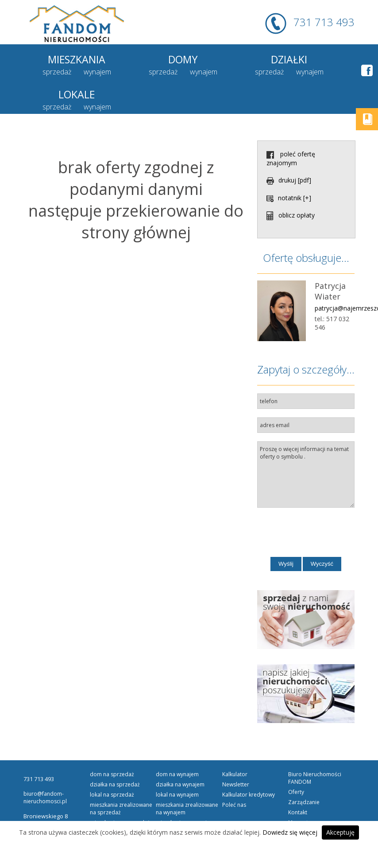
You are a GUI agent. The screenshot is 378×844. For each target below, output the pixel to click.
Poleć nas (234, 775)
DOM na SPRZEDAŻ (112, 744)
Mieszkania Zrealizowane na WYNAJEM (187, 778)
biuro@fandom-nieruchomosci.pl (45, 767)
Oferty (296, 762)
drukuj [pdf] (288, 150)
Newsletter (235, 754)
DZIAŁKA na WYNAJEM (180, 754)
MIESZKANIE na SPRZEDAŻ (120, 793)
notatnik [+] (288, 168)
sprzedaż (45, 72)
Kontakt (297, 782)
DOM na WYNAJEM (177, 744)
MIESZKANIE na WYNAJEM (185, 793)
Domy (147, 59)
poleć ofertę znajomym (290, 128)
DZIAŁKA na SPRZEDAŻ (115, 754)
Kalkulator (234, 744)
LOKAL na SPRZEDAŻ (112, 765)
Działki (230, 59)
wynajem (85, 72)
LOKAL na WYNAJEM (177, 765)
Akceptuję (340, 832)
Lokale (313, 59)
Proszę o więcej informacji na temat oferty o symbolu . (306, 445)
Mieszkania (65, 59)
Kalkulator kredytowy (248, 765)
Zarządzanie (304, 772)
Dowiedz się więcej (289, 832)
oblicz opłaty (290, 185)
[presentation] (320, 504)
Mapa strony (304, 793)
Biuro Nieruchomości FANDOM (314, 748)
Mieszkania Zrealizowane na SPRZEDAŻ (121, 778)
